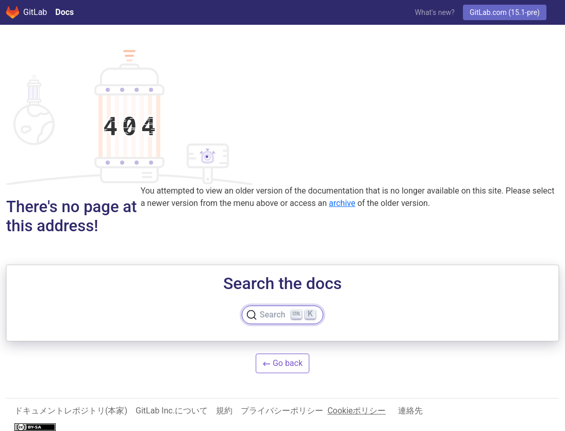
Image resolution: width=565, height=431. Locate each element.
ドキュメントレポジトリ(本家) (70, 411)
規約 (224, 411)
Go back (282, 363)
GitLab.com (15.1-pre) (505, 12)
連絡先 (410, 411)
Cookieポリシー (356, 411)
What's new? (435, 12)
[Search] (282, 315)
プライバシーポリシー (282, 411)
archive (342, 203)
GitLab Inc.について (172, 411)
